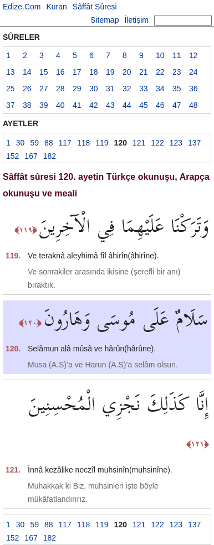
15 (43, 72)
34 (160, 88)
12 (193, 55)
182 (49, 156)
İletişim (136, 19)
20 (127, 72)
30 (93, 88)
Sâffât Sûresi (95, 6)
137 (194, 142)
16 (60, 72)
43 (110, 105)
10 (160, 55)
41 (77, 105)
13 (10, 72)
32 (127, 88)
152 (12, 156)
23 (176, 72)
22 (160, 72)
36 (193, 88)
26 (27, 88)
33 (143, 88)
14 (27, 72)
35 (176, 88)
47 (176, 105)
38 (27, 105)
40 (60, 105)
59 (34, 142)
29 (77, 88)
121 (139, 142)
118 (83, 142)
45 (143, 105)
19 (110, 72)
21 (143, 72)
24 (193, 72)
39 (43, 105)
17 (77, 72)
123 (176, 142)
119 (101, 142)
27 (43, 88)
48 (193, 105)
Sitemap (104, 19)
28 (60, 88)
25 (10, 88)
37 (10, 105)
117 (65, 142)
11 (176, 55)
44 (127, 105)
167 (30, 156)
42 (93, 105)
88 (48, 142)
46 (160, 105)
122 (157, 142)
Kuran (56, 6)
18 (93, 72)
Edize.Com (21, 6)
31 (110, 88)
